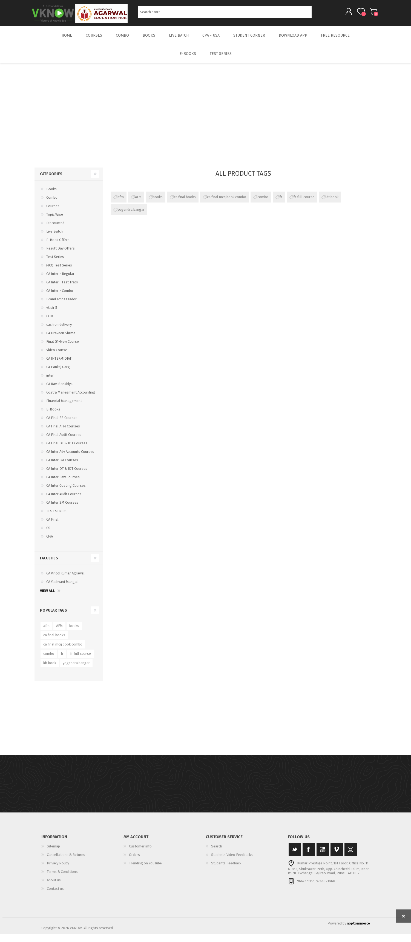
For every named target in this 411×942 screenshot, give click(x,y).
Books (51, 193)
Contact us (55, 892)
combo (262, 201)
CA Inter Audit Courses (63, 498)
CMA (49, 540)
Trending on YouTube (145, 867)
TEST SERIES (56, 515)
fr (281, 201)
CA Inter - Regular (60, 277)
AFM (138, 201)
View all (47, 594)
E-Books (53, 413)
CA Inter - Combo (59, 294)
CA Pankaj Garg (58, 371)
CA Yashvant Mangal (62, 585)
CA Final (52, 523)
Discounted (55, 227)
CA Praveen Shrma (60, 337)
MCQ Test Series (59, 269)
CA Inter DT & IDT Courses (66, 472)
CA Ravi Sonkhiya (59, 388)
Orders (134, 858)
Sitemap (53, 850)
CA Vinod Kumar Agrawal (65, 577)
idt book (332, 201)
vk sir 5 (51, 311)
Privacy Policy (58, 867)
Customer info (140, 850)
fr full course (304, 201)
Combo (52, 201)
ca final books (185, 201)
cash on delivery (59, 328)
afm (120, 201)
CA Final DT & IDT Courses (66, 447)
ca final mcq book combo (226, 201)
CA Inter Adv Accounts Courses (70, 455)
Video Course (56, 354)
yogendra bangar (131, 213)
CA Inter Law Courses (63, 481)
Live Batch (54, 235)
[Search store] (225, 14)
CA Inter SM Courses (62, 506)
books (158, 201)
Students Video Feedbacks (232, 858)
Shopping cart (370, 13)
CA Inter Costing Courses (66, 489)
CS (48, 532)
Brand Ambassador (61, 303)
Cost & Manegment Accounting (70, 396)
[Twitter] (295, 853)
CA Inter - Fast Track (62, 286)
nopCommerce (358, 927)
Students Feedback (226, 867)
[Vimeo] (336, 853)
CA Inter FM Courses (62, 464)
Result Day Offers (60, 252)
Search (318, 14)
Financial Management (64, 405)
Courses (52, 210)
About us (54, 884)
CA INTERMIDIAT (58, 362)
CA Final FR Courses (61, 421)
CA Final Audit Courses (63, 438)
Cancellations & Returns (66, 858)
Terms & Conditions (62, 875)
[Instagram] (350, 853)
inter (50, 379)
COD (49, 320)
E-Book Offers (58, 244)
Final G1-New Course (62, 345)
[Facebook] (309, 853)
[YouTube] (323, 853)
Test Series (55, 261)
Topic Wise (54, 218)
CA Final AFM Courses (63, 430)
